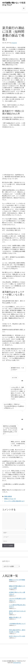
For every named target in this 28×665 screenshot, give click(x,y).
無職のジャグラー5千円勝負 (17, 580)
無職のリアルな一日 (10, 499)
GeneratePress (17, 662)
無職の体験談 (8, 496)
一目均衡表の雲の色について (17, 623)
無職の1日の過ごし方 (15, 617)
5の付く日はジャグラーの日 (17, 636)
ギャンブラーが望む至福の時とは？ (14, 501)
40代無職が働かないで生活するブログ (13, 3)
